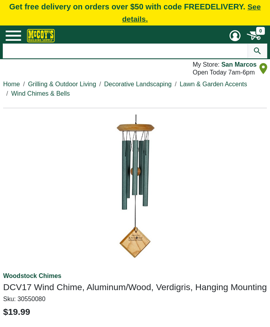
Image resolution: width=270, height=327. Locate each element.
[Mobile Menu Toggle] (13, 35)
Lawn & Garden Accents (213, 84)
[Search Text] (125, 51)
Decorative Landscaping (138, 84)
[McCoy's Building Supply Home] (41, 36)
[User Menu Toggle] (235, 35)
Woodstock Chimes (32, 275)
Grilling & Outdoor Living (62, 84)
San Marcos (239, 64)
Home (11, 84)
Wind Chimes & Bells (40, 93)
